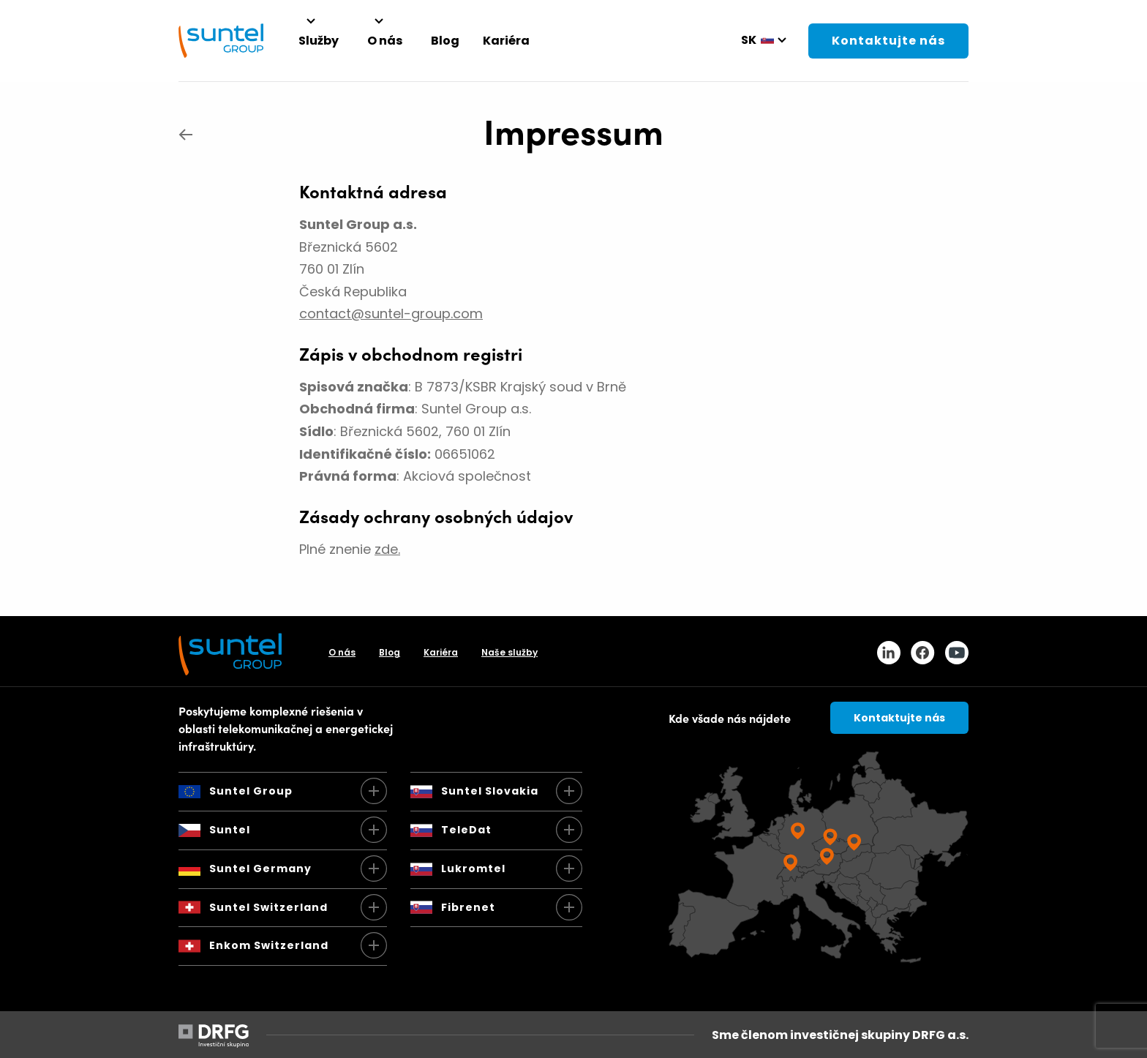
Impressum (573, 129)
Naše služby (509, 652)
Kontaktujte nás (888, 40)
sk (748, 39)
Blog (389, 652)
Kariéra (441, 652)
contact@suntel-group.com (391, 313)
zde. (387, 549)
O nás (342, 652)
